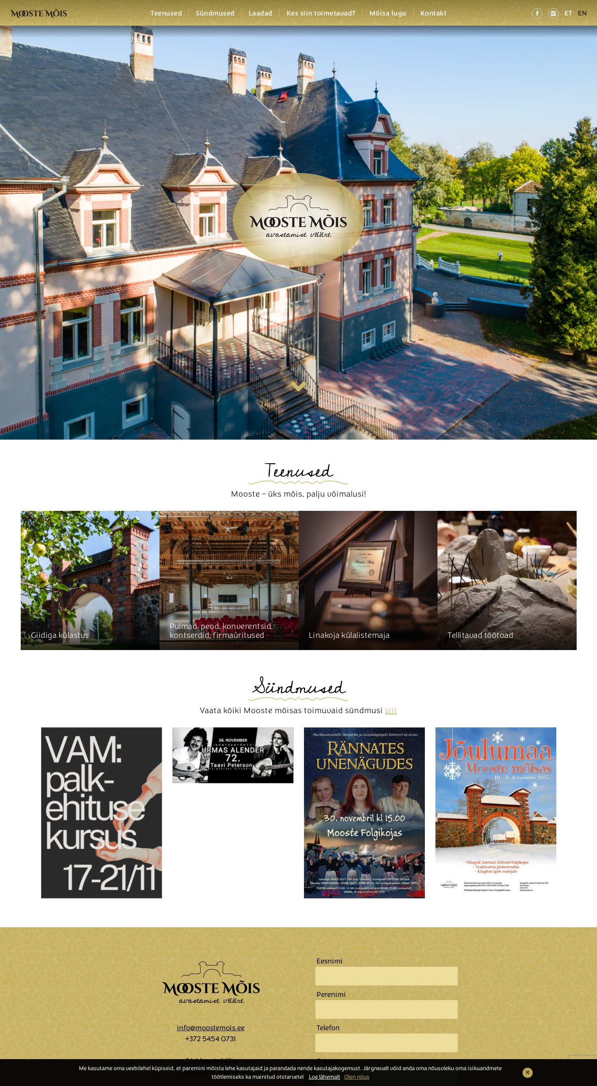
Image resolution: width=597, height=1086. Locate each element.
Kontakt (433, 13)
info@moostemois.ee (211, 1028)
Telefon (328, 1028)
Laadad (261, 13)
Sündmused (215, 13)
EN (582, 13)
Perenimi (331, 994)
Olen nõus (357, 1077)
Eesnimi (330, 961)
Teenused (166, 13)
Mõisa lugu (388, 13)
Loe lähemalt (324, 1077)
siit (391, 710)
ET (568, 13)
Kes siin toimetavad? (321, 13)
